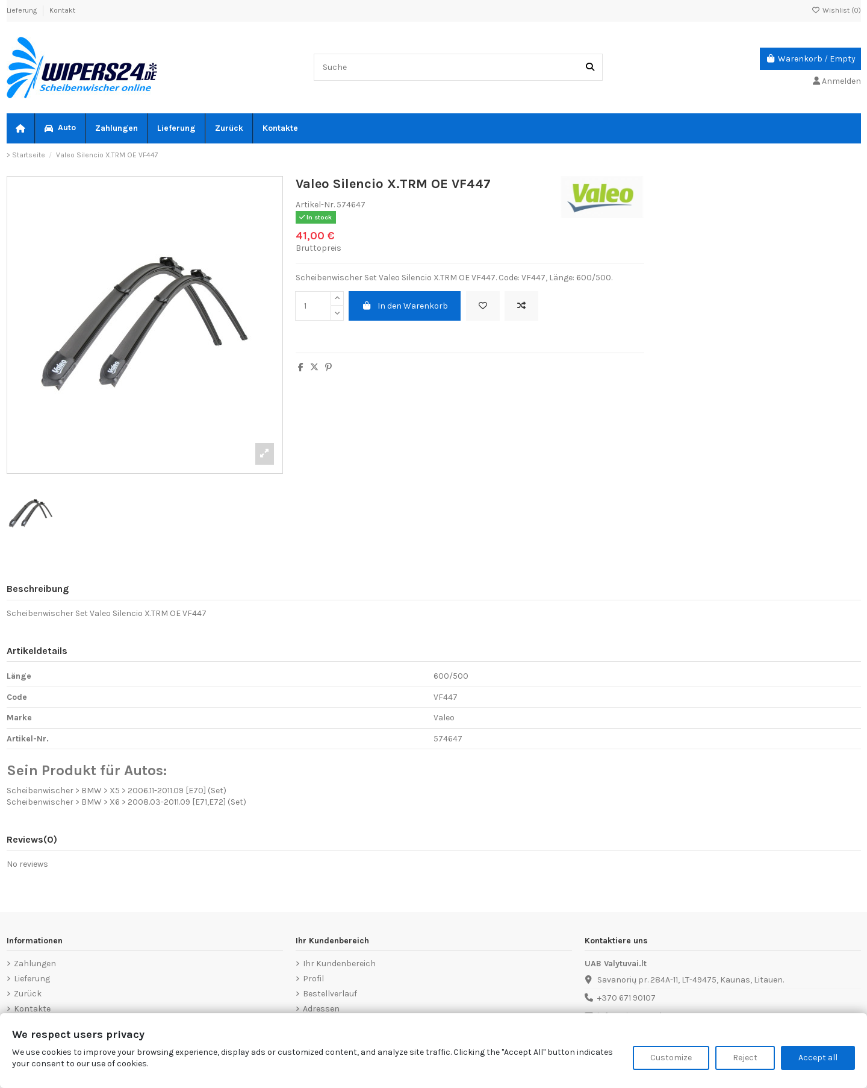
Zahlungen (35, 963)
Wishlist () (836, 10)
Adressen (321, 1009)
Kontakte (32, 1009)
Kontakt (62, 10)
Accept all (817, 1057)
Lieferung (23, 10)
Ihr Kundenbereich (339, 963)
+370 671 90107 (626, 998)
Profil (313, 978)
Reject (745, 1057)
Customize (671, 1057)
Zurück (28, 994)
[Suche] (590, 67)
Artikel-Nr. (315, 205)
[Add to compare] (521, 306)
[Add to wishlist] (483, 306)
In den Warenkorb (405, 306)
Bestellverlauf (330, 994)
